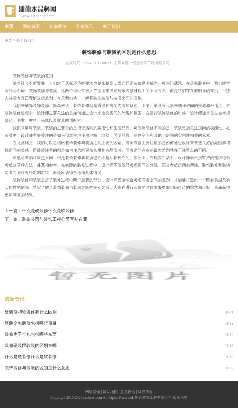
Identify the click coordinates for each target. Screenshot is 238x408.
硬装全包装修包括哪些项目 (31, 323)
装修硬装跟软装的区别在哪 (31, 345)
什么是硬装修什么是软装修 (48, 210)
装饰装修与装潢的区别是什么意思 (37, 368)
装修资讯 (84, 26)
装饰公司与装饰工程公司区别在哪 (54, 219)
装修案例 (58, 26)
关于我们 (111, 26)
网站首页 (31, 26)
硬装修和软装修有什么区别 (31, 312)
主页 (9, 26)
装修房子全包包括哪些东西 (31, 334)
